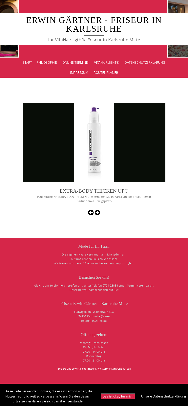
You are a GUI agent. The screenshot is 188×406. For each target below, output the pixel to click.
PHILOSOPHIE (47, 62)
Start (27, 62)
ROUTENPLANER (106, 72)
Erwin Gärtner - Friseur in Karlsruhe (94, 24)
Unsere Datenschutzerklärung (163, 396)
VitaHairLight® (106, 62)
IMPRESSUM (79, 72)
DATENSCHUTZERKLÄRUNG (145, 62)
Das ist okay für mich (118, 396)
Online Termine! (75, 62)
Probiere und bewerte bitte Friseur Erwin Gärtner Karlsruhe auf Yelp (94, 368)
